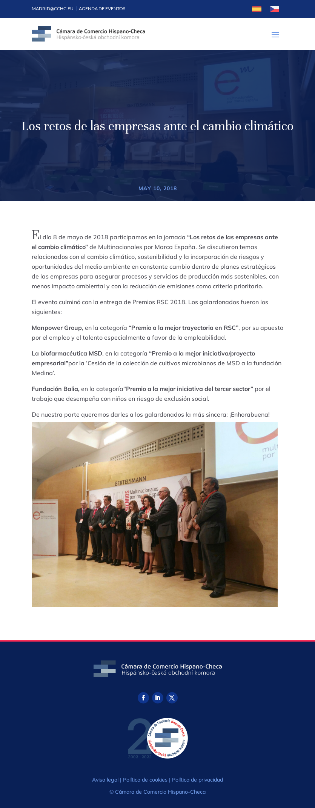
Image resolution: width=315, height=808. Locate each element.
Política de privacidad (197, 779)
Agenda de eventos (102, 8)
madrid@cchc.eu (53, 8)
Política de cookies (145, 779)
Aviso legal (105, 779)
